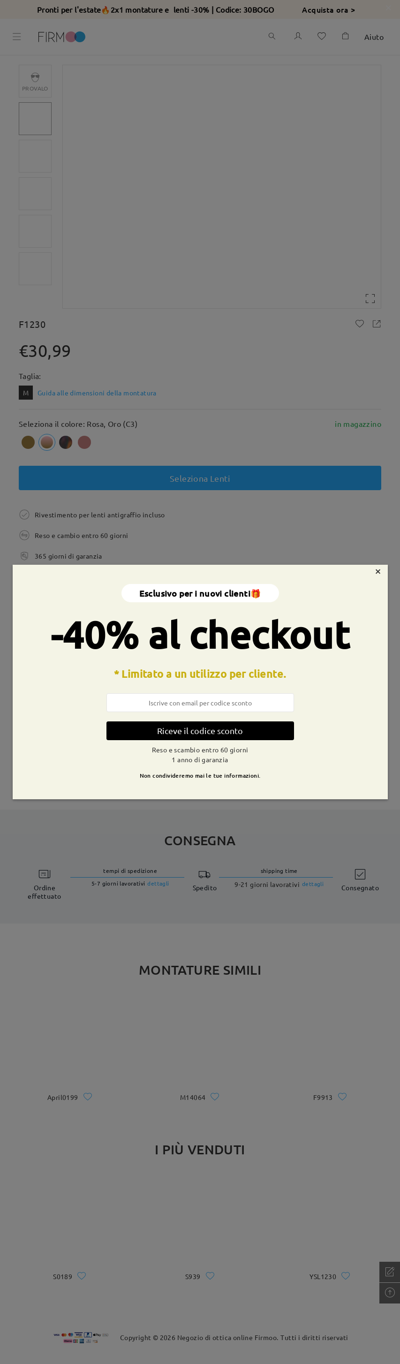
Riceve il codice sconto (200, 730)
